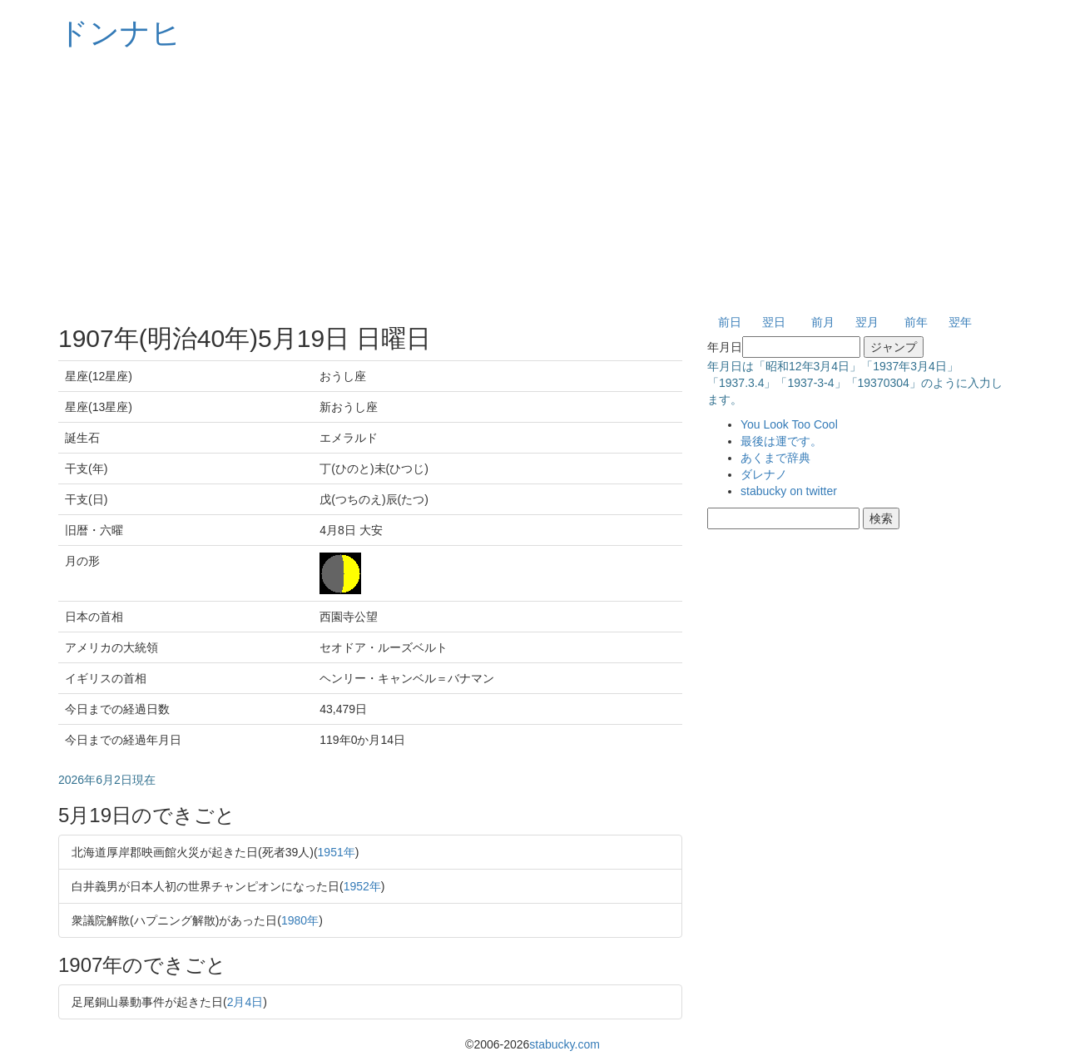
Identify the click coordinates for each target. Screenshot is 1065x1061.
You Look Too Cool (789, 424)
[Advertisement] (532, 183)
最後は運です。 (781, 441)
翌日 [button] (773, 322)
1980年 (300, 920)
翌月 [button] (867, 322)
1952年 (362, 886)
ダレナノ (764, 474)
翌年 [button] (960, 322)
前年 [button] (916, 322)
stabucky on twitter (789, 491)
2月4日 (245, 1002)
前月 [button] (823, 322)
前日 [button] (729, 322)
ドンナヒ (119, 33)
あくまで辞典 (775, 457)
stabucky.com (564, 1044)
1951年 (336, 852)
